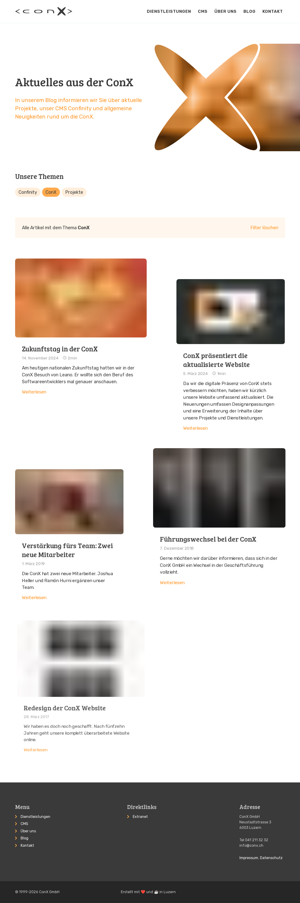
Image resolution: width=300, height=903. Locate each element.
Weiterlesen (49, 372)
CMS (203, 11)
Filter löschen (264, 227)
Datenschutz (271, 858)
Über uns (225, 11)
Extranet (140, 816)
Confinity (28, 192)
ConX (51, 192)
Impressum (248, 858)
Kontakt (272, 11)
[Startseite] (43, 11)
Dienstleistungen (169, 11)
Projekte (74, 192)
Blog (249, 11)
